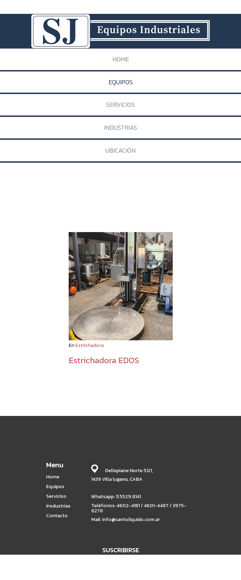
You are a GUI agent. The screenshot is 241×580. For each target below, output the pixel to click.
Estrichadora (89, 345)
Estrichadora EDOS (104, 360)
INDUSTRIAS (120, 127)
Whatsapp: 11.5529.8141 (116, 496)
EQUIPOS (121, 82)
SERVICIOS (120, 104)
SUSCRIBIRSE (120, 550)
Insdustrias (58, 506)
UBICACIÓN (120, 150)
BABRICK (207, 574)
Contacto (57, 515)
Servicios (56, 496)
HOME (120, 59)
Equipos (55, 486)
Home (52, 477)
